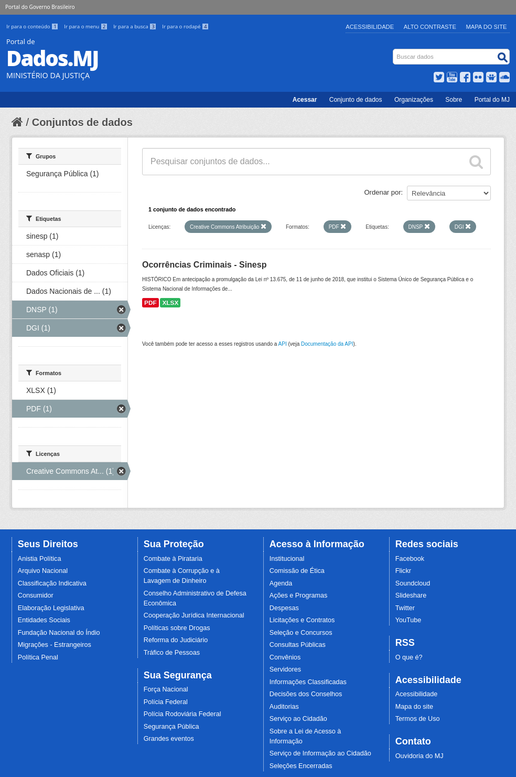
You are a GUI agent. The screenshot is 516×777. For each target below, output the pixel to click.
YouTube (408, 620)
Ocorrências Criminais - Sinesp (204, 264)
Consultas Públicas (298, 644)
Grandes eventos (169, 738)
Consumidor (35, 595)
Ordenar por (382, 192)
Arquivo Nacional (43, 570)
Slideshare (411, 595)
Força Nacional (166, 689)
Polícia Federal (166, 702)
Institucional (287, 558)
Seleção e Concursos (301, 632)
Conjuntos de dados (82, 122)
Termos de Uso (417, 718)
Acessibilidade (370, 27)
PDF (150, 302)
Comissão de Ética (297, 570)
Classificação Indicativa (52, 583)
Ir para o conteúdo (33, 26)
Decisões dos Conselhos (306, 694)
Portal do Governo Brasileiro (39, 6)
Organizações (413, 99)
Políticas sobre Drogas (177, 628)
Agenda (281, 583)
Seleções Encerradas (301, 766)
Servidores (285, 669)
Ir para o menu (86, 26)
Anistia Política (39, 558)
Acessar (305, 99)
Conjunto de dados (355, 99)
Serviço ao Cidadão (298, 718)
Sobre (453, 99)
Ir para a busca (135, 26)
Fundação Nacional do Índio (59, 632)
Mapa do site (414, 706)
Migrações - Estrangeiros (54, 644)
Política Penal (38, 657)
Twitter (405, 608)
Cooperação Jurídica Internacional (194, 615)
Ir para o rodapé (185, 26)
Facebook (409, 558)
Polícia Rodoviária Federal (182, 714)
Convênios (285, 657)
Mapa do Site (486, 27)
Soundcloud (413, 583)
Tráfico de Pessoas (172, 652)
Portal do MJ (492, 99)
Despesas (284, 608)
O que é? (409, 657)
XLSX (170, 302)
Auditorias (284, 706)
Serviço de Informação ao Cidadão (320, 753)
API (282, 344)
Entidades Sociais (44, 620)
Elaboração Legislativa (51, 608)
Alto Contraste (430, 27)
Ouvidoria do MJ (419, 756)
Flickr (403, 570)
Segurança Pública (171, 726)
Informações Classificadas (308, 682)
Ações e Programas (299, 595)
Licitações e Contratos (302, 620)
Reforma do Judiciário (176, 640)
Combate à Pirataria (173, 558)
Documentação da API (327, 344)
